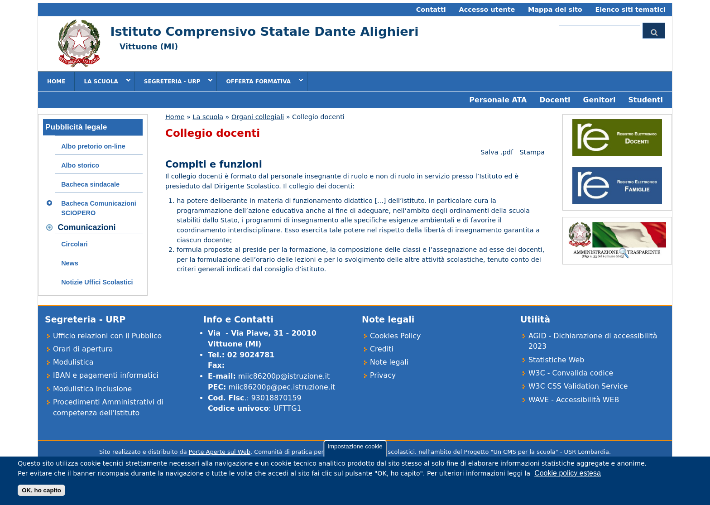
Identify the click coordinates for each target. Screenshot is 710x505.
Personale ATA (498, 100)
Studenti (645, 100)
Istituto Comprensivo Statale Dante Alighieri (264, 31)
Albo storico (80, 165)
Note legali (389, 362)
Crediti (381, 349)
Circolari (74, 244)
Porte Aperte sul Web (219, 451)
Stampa (532, 152)
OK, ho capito (41, 494)
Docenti (554, 100)
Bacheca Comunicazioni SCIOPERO (98, 208)
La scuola (102, 81)
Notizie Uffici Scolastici (97, 282)
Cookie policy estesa (567, 477)
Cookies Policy (395, 336)
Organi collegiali (257, 116)
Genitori (599, 100)
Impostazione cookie (355, 450)
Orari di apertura (83, 349)
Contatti (431, 9)
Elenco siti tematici (630, 9)
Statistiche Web (556, 360)
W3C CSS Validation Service (578, 386)
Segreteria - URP (174, 81)
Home (56, 81)
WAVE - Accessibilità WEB (573, 399)
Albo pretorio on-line (93, 146)
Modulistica (73, 362)
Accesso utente (487, 9)
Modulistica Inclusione (92, 389)
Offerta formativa (260, 81)
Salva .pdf (496, 152)
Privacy (383, 375)
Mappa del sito (555, 9)
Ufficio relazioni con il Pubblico (107, 336)
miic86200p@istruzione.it (284, 376)
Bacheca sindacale (90, 184)
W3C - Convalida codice (570, 373)
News (69, 263)
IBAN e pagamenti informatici (105, 375)
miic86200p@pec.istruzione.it (281, 387)
